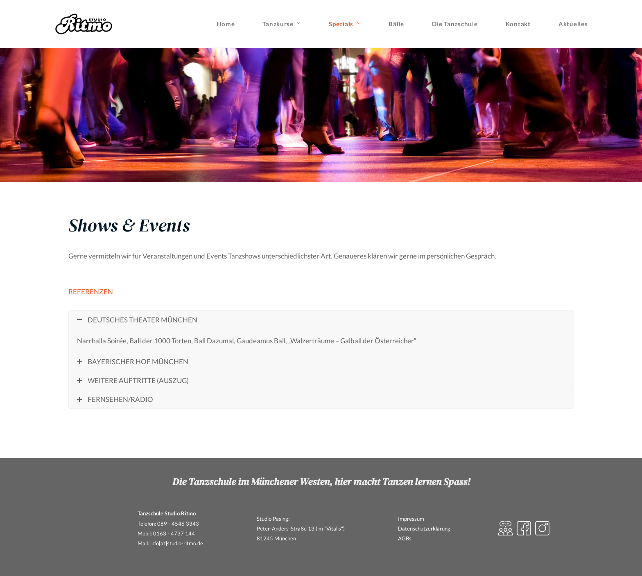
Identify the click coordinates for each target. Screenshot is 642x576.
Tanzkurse (278, 23)
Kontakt (518, 23)
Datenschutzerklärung (424, 528)
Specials (341, 23)
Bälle (396, 23)
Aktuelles (573, 23)
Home (226, 23)
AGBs (404, 538)
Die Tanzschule (454, 23)
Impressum (411, 518)
